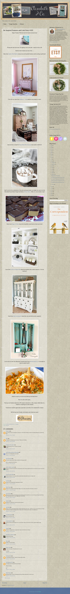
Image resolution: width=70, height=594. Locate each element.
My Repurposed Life (9, 562)
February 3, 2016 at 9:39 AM (10, 558)
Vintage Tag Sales (13, 24)
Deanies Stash (8, 547)
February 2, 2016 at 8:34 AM (10, 441)
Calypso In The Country (10, 444)
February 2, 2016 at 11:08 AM (10, 483)
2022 (51, 150)
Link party (7, 425)
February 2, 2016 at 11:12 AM (10, 490)
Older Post (45, 582)
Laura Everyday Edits (9, 474)
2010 (51, 195)
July (52, 165)
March (53, 172)
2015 (51, 186)
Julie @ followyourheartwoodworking (12, 452)
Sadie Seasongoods (17, 316)
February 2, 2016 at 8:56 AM (10, 455)
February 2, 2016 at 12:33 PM (10, 511)
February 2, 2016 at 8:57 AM (10, 463)
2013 (51, 190)
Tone (7, 438)
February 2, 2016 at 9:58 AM (10, 477)
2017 (51, 159)
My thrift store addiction (10, 534)
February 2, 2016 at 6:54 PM (10, 531)
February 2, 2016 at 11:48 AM (10, 497)
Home (5, 24)
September (53, 164)
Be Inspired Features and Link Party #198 (57, 177)
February (53, 174)
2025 (51, 145)
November (53, 162)
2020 (51, 154)
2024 (51, 147)
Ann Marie (8, 507)
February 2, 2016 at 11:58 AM (10, 503)
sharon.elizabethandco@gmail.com (55, 129)
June (52, 167)
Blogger (39, 591)
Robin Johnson (8, 572)
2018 (51, 157)
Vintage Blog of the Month (55, 175)
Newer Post (4, 582)
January (53, 184)
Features (22, 24)
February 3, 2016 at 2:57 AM (10, 552)
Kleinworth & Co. (34, 361)
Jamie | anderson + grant (10, 467)
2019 (51, 155)
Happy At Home (15, 224)
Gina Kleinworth (9, 458)
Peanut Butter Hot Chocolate (25, 144)
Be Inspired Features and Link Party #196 (57, 180)
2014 (51, 188)
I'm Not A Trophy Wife (15, 269)
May (52, 169)
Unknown (7, 431)
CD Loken (7, 480)
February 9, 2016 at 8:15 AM (10, 575)
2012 (51, 191)
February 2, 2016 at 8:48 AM (10, 448)
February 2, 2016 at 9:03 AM (10, 471)
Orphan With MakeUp (13, 54)
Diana (7, 541)
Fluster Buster (28, 191)
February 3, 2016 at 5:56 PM (10, 569)
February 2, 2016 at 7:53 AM (10, 435)
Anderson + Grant (23, 99)
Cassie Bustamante (9, 514)
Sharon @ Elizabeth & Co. (11, 424)
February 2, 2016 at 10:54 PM (10, 537)
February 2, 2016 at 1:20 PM (10, 517)
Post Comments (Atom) (10, 585)
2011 (51, 193)
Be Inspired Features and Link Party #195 (57, 182)
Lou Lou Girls (8, 493)
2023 (51, 149)
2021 (51, 152)
